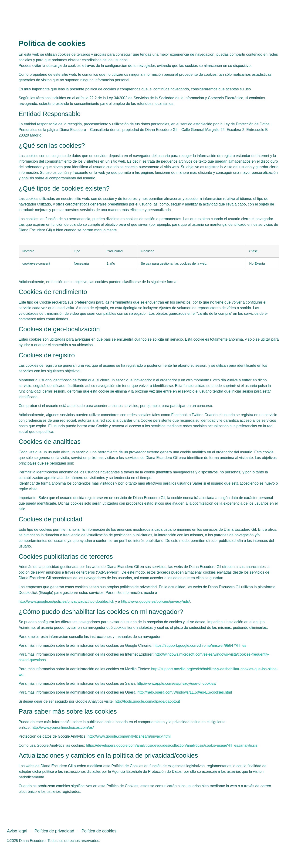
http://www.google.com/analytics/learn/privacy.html (129, 736)
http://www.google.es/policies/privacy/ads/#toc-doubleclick (66, 601)
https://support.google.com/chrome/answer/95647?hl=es (199, 645)
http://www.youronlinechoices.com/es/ (63, 727)
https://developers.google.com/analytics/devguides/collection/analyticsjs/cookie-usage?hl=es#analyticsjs (171, 745)
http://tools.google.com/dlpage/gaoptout (147, 701)
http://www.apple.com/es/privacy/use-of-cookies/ (176, 683)
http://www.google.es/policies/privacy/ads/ (155, 601)
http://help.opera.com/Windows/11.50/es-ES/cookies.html (184, 692)
